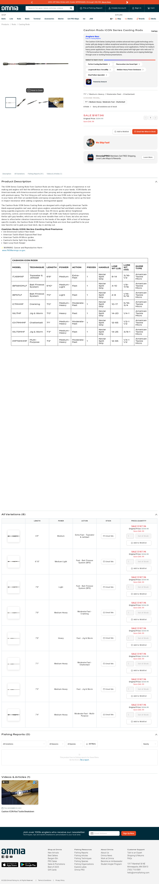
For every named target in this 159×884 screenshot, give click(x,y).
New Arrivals (53, 852)
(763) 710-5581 (134, 869)
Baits (3, 19)
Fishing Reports (81, 852)
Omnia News (106, 855)
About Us (105, 852)
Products (5, 24)
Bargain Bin (53, 858)
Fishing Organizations (84, 864)
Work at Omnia (107, 858)
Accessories (49, 19)
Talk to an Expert (134, 852)
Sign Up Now (132, 833)
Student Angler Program (111, 864)
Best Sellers (53, 855)
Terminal (36, 19)
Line (11, 19)
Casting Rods (24, 24)
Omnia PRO (79, 869)
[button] (79, 181)
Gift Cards (52, 869)
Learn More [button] (148, 157)
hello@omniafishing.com (138, 872)
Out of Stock (143, 536)
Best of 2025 (53, 867)
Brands (141, 19)
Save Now (106, 2)
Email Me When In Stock (145, 131)
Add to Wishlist (122, 131)
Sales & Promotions (56, 864)
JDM (91, 19)
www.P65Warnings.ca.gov (13, 250)
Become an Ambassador (111, 861)
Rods (19, 19)
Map (118, 19)
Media (152, 18)
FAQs (129, 858)
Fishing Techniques (82, 858)
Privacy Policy (60, 880)
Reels (27, 19)
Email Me (108, 536)
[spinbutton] (130, 536)
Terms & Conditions (44, 880)
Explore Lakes (80, 867)
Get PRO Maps (73, 19)
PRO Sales (52, 861)
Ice (84, 19)
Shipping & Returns (135, 855)
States (129, 19)
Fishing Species (81, 861)
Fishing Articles (81, 855)
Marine (61, 19)
